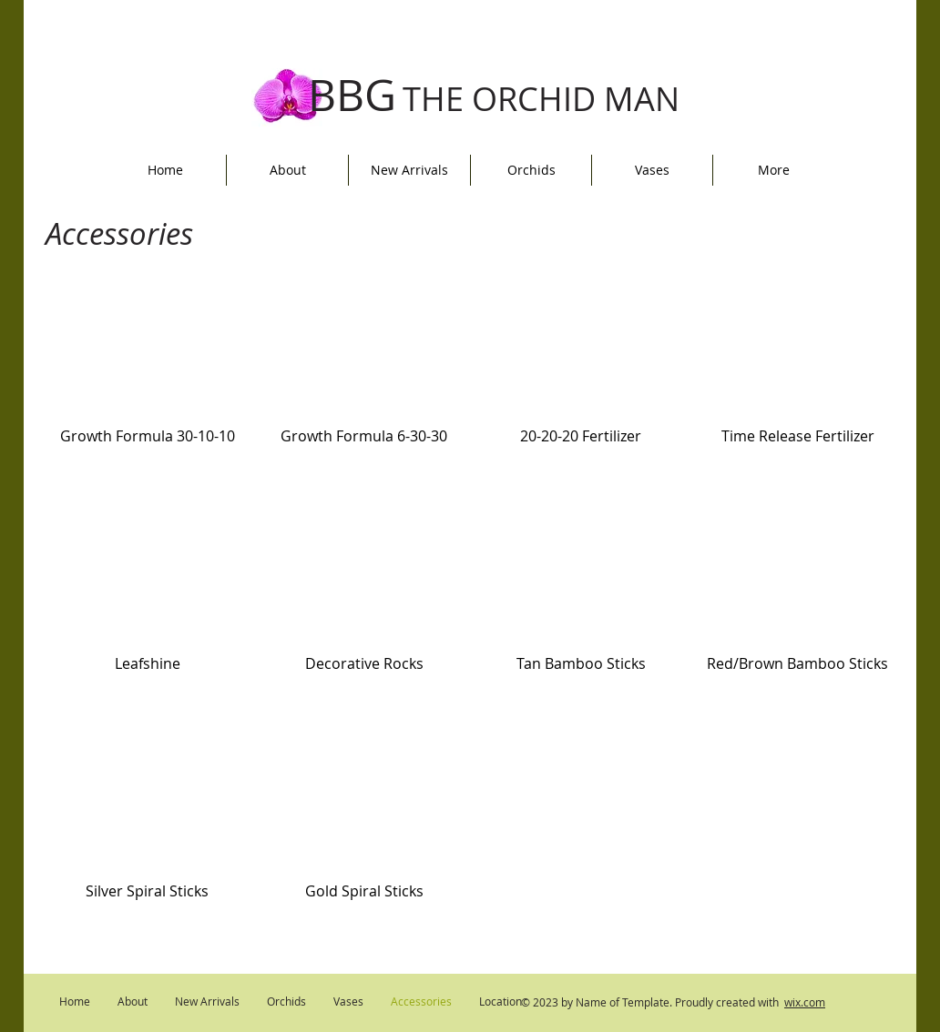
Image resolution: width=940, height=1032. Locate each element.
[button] (147, 389)
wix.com (804, 1002)
